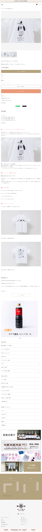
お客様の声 (3, 425)
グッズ (12, 8)
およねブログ (3, 414)
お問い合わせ (3, 526)
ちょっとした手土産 (5, 390)
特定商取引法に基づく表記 (5, 98)
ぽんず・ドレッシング (5, 353)
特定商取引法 (3, 522)
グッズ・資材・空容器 (7, 8)
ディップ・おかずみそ (5, 349)
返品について (3, 95)
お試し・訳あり (4, 367)
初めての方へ (23, 517)
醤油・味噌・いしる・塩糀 (6, 345)
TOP (2, 8)
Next (39, 30)
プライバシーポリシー (24, 522)
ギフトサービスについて (5, 517)
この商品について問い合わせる (6, 100)
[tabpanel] (21, 319)
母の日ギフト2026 (4, 383)
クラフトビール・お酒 (5, 360)
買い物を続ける (3, 102)
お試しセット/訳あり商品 (6, 397)
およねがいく (3, 417)
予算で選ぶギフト (4, 401)
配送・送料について (24, 519)
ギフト (2, 363)
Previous (2, 30)
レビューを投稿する (21, 295)
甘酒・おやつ (3, 356)
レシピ (2, 410)
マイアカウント (23, 524)
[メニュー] (40, 5)
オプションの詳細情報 (21, 71)
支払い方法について (24, 520)
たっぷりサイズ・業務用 (5, 394)
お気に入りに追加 (21, 86)
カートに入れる (21, 91)
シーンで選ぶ (3, 379)
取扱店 (2, 421)
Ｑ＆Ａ (2, 519)
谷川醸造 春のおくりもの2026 (7, 386)
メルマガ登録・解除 (4, 524)
